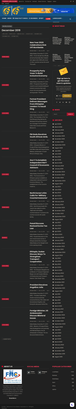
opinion (54, 387)
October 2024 (59, 176)
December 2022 (60, 241)
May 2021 (57, 298)
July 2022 (58, 256)
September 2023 (60, 214)
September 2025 (60, 143)
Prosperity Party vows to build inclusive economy (38, 71)
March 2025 (58, 161)
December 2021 (59, 277)
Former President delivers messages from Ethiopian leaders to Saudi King (38, 102)
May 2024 (58, 190)
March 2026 (12, 31)
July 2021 (57, 292)
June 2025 (58, 152)
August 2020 (59, 325)
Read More (12, 396)
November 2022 (60, 244)
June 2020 (58, 331)
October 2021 (59, 283)
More (49, 1)
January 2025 (59, 167)
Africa (53, 383)
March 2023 (58, 232)
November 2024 (60, 173)
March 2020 (58, 340)
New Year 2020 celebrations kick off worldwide (38, 43)
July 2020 (58, 328)
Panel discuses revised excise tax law (38, 224)
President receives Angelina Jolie (39, 283)
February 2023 (59, 235)
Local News (5, 83)
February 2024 (59, 199)
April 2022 (58, 265)
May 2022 (58, 262)
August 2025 (59, 146)
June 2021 (58, 295)
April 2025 (58, 158)
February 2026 (20, 31)
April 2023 (58, 229)
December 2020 (60, 313)
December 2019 (59, 349)
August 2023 (59, 217)
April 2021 (58, 301)
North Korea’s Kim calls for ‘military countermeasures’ (39, 193)
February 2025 (59, 164)
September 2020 (60, 322)
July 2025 (58, 149)
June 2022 (58, 259)
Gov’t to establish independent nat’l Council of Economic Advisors (39, 162)
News (9, 16)
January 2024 (59, 202)
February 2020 (59, 343)
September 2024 (60, 179)
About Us (21, 1)
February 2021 (59, 307)
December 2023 (60, 205)
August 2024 (59, 182)
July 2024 (58, 184)
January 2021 (59, 310)
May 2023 (58, 226)
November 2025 (6, 34)
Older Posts (7, 337)
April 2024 (58, 193)
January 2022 (59, 274)
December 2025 (38, 31)
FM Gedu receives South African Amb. (39, 133)
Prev (54, 63)
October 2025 (15, 34)
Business (33, 16)
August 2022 (59, 253)
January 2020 (59, 346)
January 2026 (29, 31)
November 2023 (60, 208)
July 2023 (58, 220)
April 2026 (5, 31)
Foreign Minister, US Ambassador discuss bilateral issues (39, 312)
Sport (41, 16)
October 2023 (59, 211)
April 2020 (58, 337)
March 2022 (58, 268)
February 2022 (59, 271)
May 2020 (58, 334)
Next (59, 63)
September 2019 (60, 352)
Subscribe (67, 93)
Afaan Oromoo (42, 1)
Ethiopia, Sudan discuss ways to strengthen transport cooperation (37, 254)
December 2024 (60, 170)
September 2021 (60, 286)
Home (4, 16)
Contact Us (28, 1)
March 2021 (58, 304)
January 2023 (59, 238)
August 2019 (58, 355)
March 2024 (58, 196)
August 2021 (58, 289)
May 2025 (58, 155)
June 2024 (58, 187)
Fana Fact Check (20, 16)
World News (5, 54)
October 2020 (59, 319)
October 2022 (59, 247)
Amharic (34, 1)
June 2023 (58, 223)
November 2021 (59, 280)
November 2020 (60, 316)
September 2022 (60, 250)
